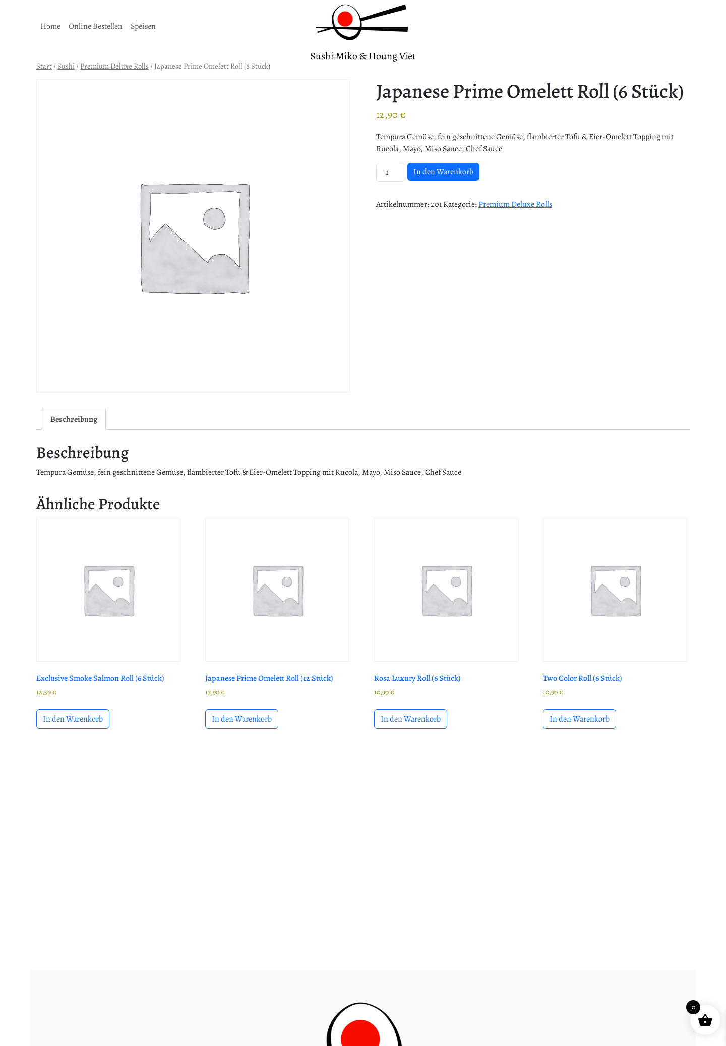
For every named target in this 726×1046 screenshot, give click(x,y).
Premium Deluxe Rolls (114, 66)
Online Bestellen (96, 26)
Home (50, 26)
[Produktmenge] (390, 172)
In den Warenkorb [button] (73, 719)
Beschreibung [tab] (73, 419)
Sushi (66, 66)
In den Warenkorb (443, 171)
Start (44, 66)
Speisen (143, 26)
